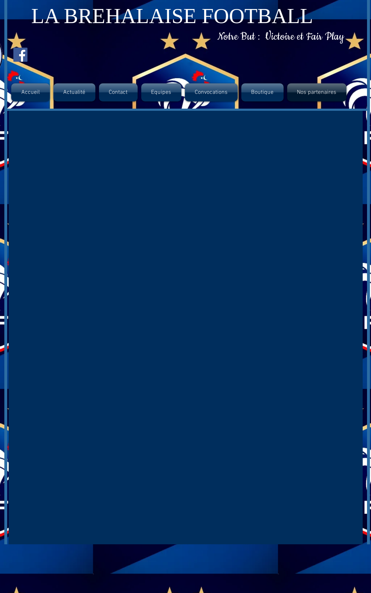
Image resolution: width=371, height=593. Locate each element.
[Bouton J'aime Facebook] (52, 55)
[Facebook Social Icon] (20, 55)
